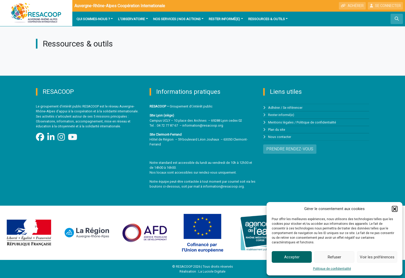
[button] (394, 208)
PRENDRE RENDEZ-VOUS (289, 148)
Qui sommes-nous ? (93, 19)
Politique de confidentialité (332, 269)
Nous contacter (279, 137)
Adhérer (274, 108)
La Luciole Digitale (211, 271)
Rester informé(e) (224, 19)
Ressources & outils (266, 19)
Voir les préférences (377, 257)
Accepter (292, 257)
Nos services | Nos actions (177, 19)
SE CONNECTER (385, 6)
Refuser (334, 257)
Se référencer (292, 108)
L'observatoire (131, 19)
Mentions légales (281, 122)
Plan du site (276, 130)
